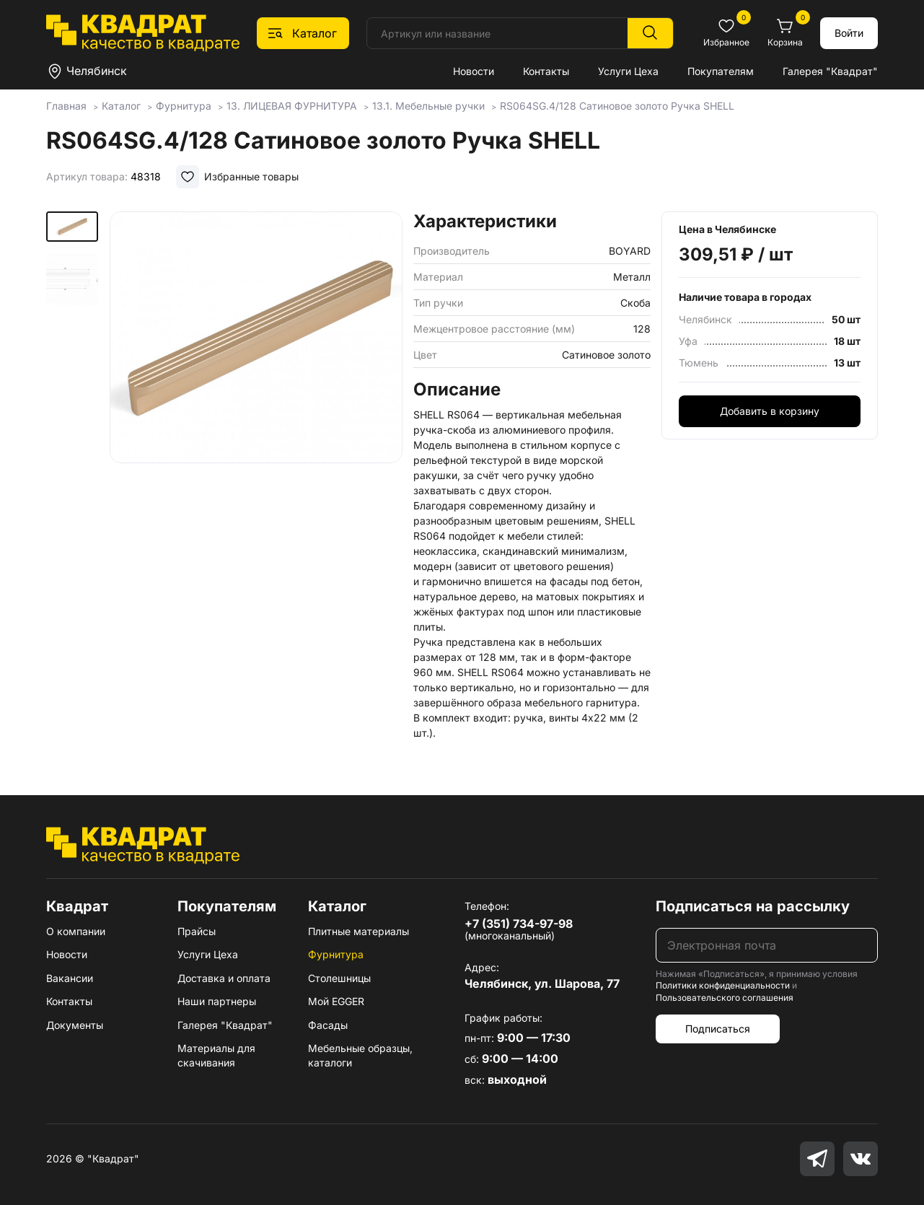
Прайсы (196, 931)
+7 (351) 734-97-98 (519, 923)
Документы (74, 1025)
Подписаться (717, 1028)
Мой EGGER (336, 1001)
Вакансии (69, 978)
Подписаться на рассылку (753, 906)
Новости (473, 71)
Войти (849, 33)
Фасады (328, 1025)
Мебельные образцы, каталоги (360, 1055)
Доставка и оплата (223, 978)
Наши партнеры (216, 1001)
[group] (256, 392)
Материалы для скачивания (216, 1055)
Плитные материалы (358, 931)
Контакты (546, 71)
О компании (75, 931)
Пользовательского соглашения (724, 997)
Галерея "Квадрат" (830, 71)
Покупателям (720, 71)
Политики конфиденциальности (723, 985)
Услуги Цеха (628, 71)
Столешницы (339, 978)
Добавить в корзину (769, 411)
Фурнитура (336, 954)
